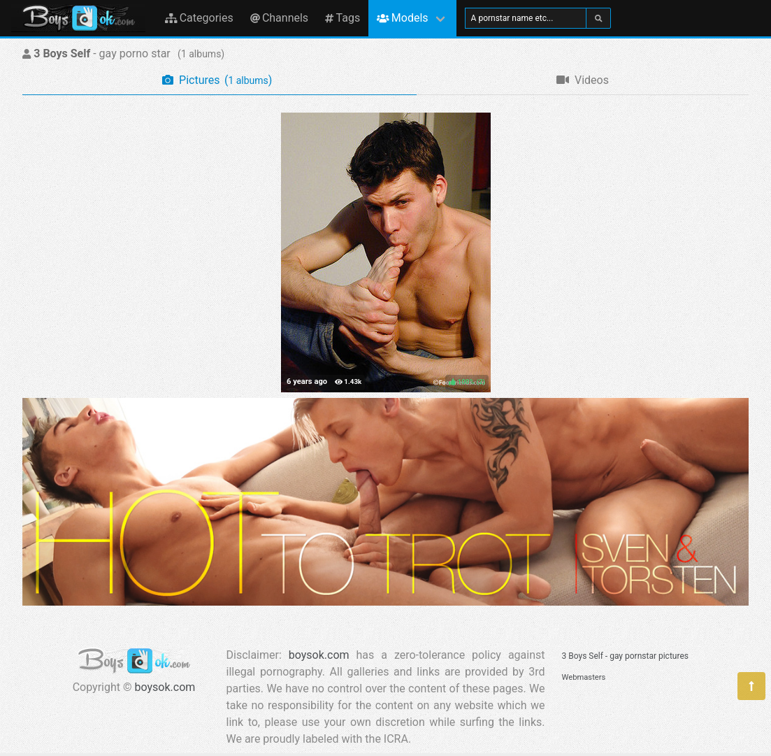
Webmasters (584, 677)
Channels (279, 17)
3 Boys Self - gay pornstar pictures (625, 656)
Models (402, 17)
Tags (342, 17)
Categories (199, 17)
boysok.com (165, 687)
